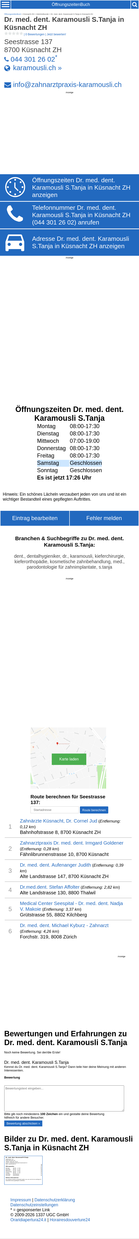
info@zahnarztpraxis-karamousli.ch (67, 84)
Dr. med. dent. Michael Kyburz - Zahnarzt (64, 925)
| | (35, 34)
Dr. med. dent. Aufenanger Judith (55, 865)
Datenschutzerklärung (55, 1200)
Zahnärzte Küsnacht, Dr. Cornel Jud (58, 820)
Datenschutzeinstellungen (34, 1204)
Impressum (20, 1200)
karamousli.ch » (37, 68)
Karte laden (69, 759)
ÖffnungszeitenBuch (71, 4)
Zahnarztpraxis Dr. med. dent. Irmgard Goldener (71, 843)
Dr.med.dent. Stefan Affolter (49, 887)
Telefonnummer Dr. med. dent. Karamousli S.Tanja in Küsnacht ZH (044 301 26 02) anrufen (81, 215)
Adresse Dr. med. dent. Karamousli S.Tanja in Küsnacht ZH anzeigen (80, 242)
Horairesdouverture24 (70, 1219)
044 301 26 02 (33, 59)
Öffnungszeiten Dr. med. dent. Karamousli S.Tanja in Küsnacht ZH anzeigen (81, 187)
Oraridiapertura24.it (28, 1219)
